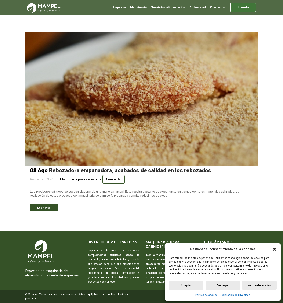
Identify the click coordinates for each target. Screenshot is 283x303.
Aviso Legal (85, 294)
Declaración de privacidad (235, 294)
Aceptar (186, 285)
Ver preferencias (259, 285)
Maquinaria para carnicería (81, 179)
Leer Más (44, 207)
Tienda (243, 7)
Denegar (223, 285)
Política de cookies (206, 294)
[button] (274, 249)
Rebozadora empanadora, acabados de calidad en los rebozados (130, 170)
